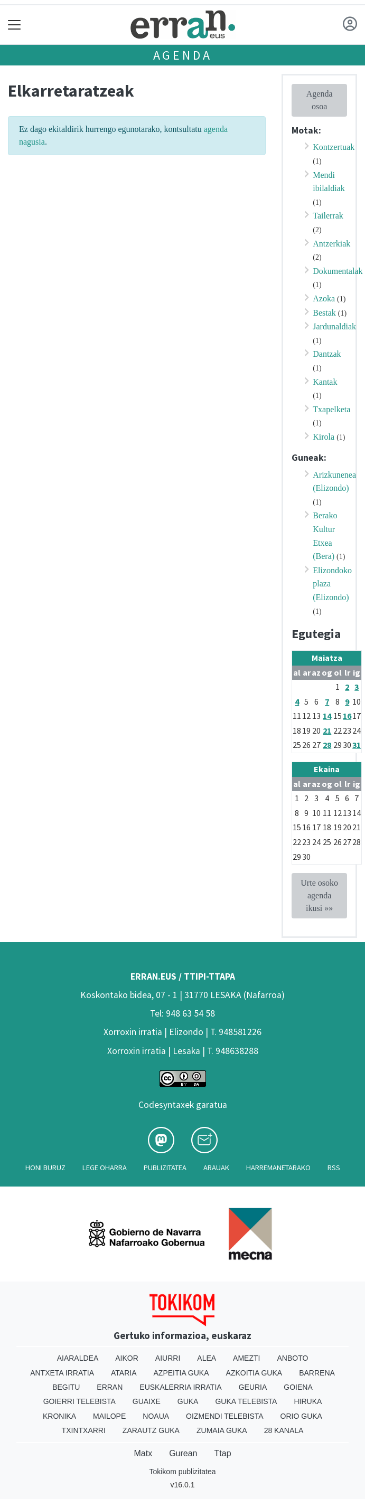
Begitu (66, 1387)
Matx (143, 1453)
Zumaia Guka (221, 1430)
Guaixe (147, 1401)
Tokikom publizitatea (182, 1471)
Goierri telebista (79, 1401)
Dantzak (327, 353)
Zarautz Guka (151, 1430)
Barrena (317, 1373)
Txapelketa (331, 409)
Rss (333, 1167)
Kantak (325, 381)
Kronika (59, 1416)
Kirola (323, 436)
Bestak (324, 312)
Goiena (298, 1387)
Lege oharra (104, 1167)
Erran (110, 1387)
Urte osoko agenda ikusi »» (319, 895)
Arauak (216, 1167)
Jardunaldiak (334, 326)
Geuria (253, 1387)
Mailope (109, 1416)
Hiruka (308, 1401)
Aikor (126, 1358)
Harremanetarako (278, 1167)
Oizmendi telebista (225, 1416)
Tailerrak (328, 215)
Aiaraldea (78, 1358)
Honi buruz (45, 1167)
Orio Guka (301, 1416)
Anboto (292, 1358)
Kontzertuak (333, 147)
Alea (206, 1358)
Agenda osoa (319, 100)
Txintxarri (84, 1430)
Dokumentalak (337, 271)
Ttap (222, 1453)
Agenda (182, 55)
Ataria (124, 1373)
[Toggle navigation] (14, 24)
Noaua (156, 1416)
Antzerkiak (331, 243)
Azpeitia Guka (181, 1373)
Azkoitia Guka (254, 1373)
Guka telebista (246, 1401)
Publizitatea (165, 1167)
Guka (188, 1401)
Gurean (183, 1453)
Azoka (324, 298)
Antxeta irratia (62, 1373)
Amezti (246, 1358)
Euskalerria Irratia (180, 1387)
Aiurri (167, 1358)
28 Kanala (284, 1430)
